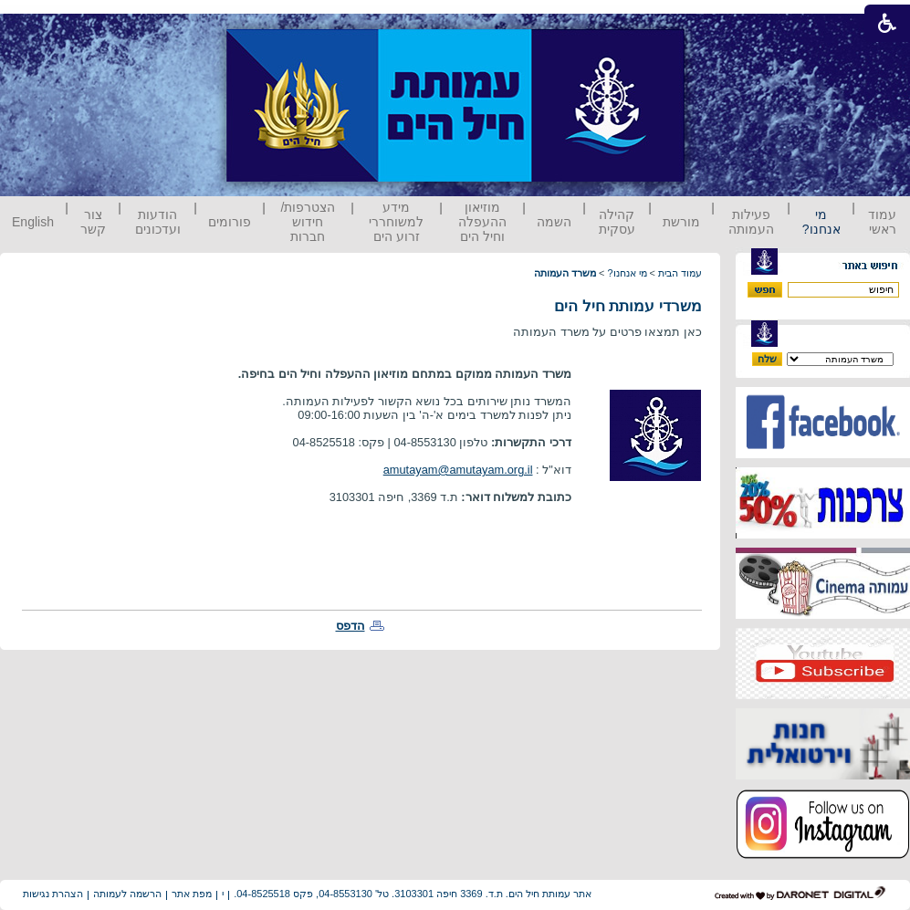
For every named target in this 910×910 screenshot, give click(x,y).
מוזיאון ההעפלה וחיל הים (482, 222)
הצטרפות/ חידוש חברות (308, 222)
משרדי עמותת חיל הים (628, 306)
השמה (554, 221)
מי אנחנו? (821, 221)
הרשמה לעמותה (127, 893)
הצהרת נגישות (53, 893)
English (33, 221)
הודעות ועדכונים (158, 221)
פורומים (229, 221)
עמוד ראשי (882, 221)
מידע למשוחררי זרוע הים (396, 222)
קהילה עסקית (617, 221)
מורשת (681, 221)
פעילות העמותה (751, 221)
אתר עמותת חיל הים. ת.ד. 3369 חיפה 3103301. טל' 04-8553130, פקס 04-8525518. (412, 893)
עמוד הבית (680, 272)
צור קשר (93, 221)
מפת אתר (192, 893)
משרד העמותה (565, 272)
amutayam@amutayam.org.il (458, 469)
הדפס (350, 626)
